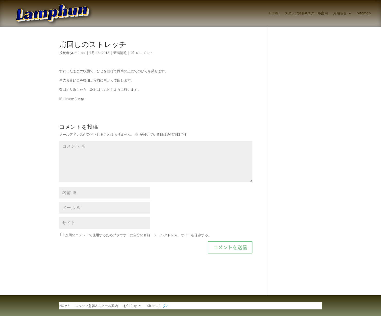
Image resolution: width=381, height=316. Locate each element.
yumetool (78, 52)
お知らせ (340, 13)
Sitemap (364, 13)
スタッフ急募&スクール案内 (306, 13)
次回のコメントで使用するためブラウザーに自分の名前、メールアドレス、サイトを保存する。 (138, 235)
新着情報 (120, 52)
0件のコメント (142, 52)
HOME (274, 13)
